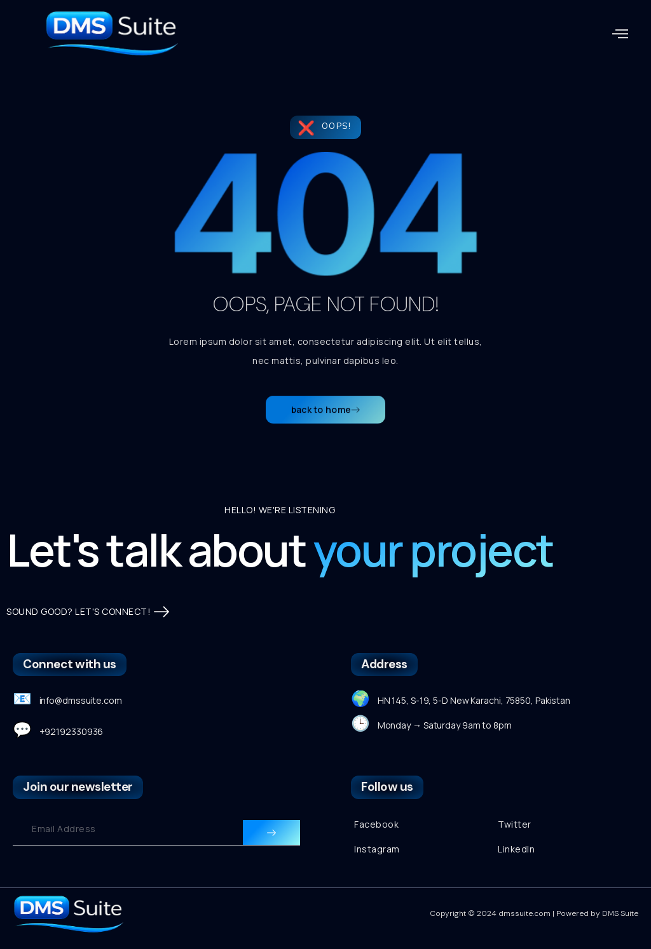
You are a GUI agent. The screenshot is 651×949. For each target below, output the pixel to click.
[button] (620, 34)
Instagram (377, 849)
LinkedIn (516, 849)
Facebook (376, 824)
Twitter (514, 824)
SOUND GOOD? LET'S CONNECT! (87, 611)
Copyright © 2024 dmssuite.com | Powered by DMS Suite (534, 913)
